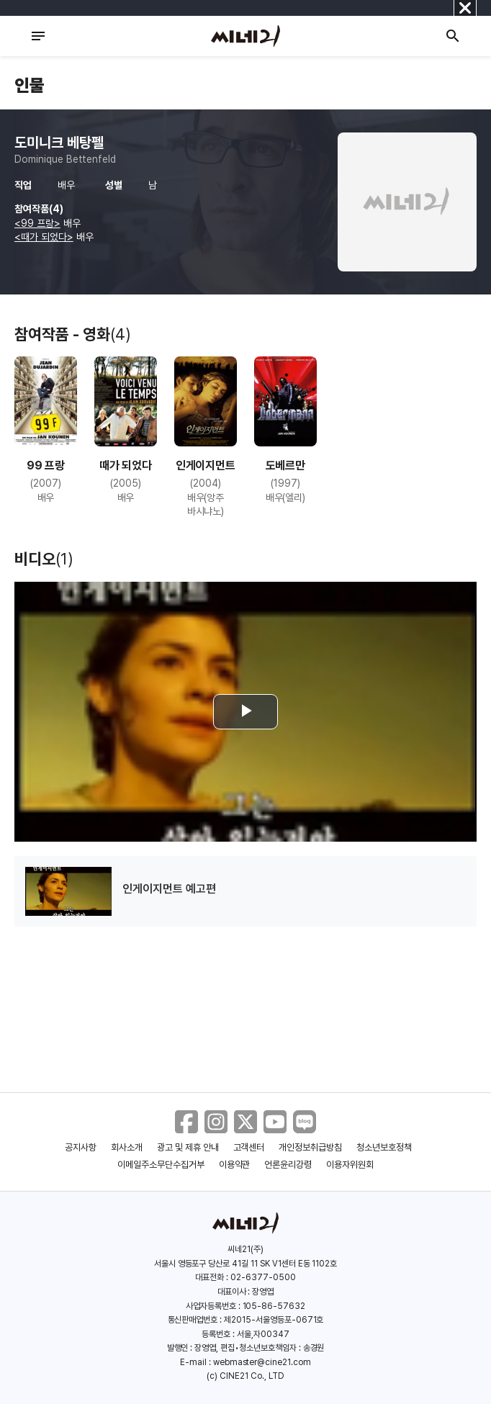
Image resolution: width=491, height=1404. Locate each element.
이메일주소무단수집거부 (160, 1164)
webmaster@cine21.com (262, 1362)
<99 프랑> (37, 223)
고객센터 (249, 1147)
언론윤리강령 (288, 1164)
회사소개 (127, 1147)
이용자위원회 (350, 1164)
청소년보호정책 (384, 1147)
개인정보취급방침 (310, 1147)
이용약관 (235, 1164)
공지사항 (80, 1147)
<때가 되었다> (43, 237)
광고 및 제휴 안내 (188, 1147)
